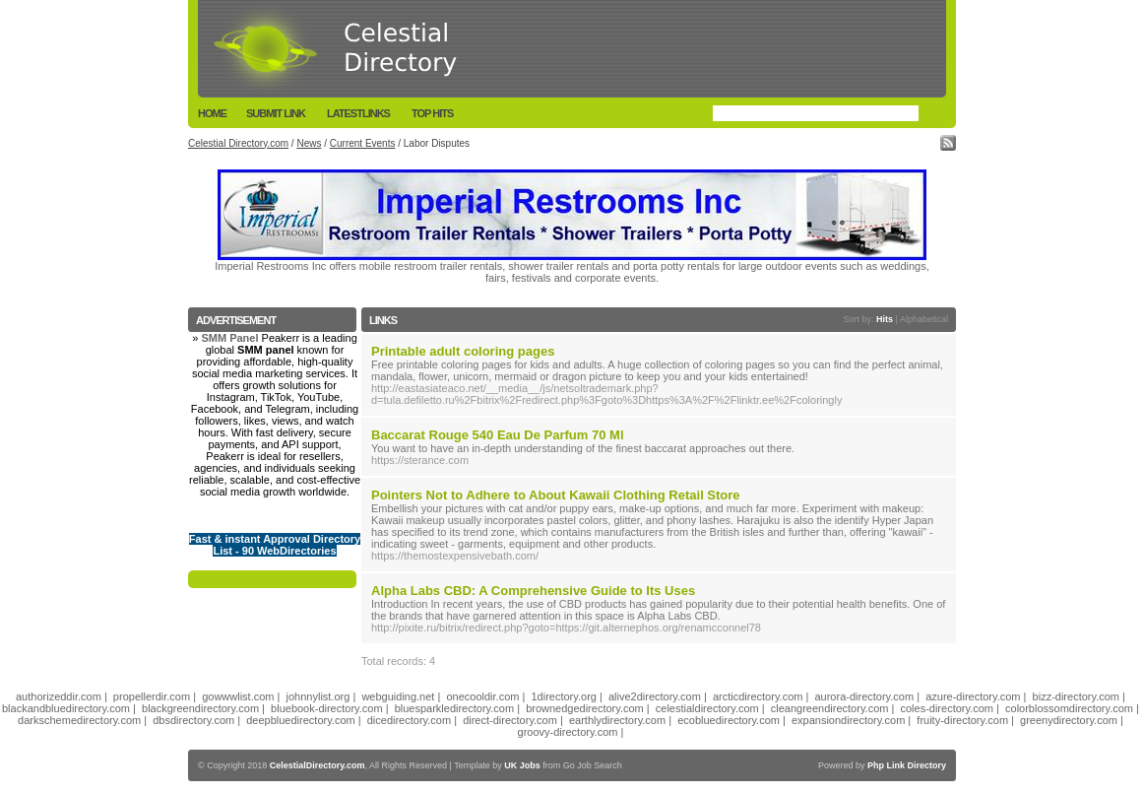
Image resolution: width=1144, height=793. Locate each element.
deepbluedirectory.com (300, 720)
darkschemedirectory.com (79, 720)
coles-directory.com (946, 708)
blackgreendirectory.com (200, 708)
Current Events (363, 143)
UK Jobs (522, 765)
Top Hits (432, 113)
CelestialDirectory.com (317, 765)
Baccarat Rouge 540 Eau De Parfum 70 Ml (497, 435)
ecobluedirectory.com (728, 720)
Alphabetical (924, 319)
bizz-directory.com (1076, 696)
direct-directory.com (510, 720)
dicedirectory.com (409, 720)
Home (212, 113)
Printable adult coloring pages (462, 351)
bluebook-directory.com (327, 708)
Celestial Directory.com (238, 143)
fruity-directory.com (962, 720)
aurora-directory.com (864, 696)
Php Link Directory (906, 765)
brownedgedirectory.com (585, 708)
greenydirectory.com (1068, 720)
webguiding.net (397, 696)
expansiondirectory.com (848, 720)
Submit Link (275, 113)
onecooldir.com (482, 696)
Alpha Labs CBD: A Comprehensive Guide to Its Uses (533, 590)
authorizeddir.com (58, 696)
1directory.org (563, 696)
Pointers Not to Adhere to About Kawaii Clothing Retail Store (555, 495)
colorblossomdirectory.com (1069, 708)
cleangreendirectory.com (830, 708)
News (308, 143)
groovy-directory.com (568, 732)
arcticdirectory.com (757, 696)
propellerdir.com (151, 696)
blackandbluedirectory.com (66, 708)
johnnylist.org (318, 696)
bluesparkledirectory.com (454, 708)
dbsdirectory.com (193, 720)
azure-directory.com (972, 696)
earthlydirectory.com (617, 720)
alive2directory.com (654, 696)
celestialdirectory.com (707, 708)
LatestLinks (358, 113)
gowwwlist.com (238, 696)
